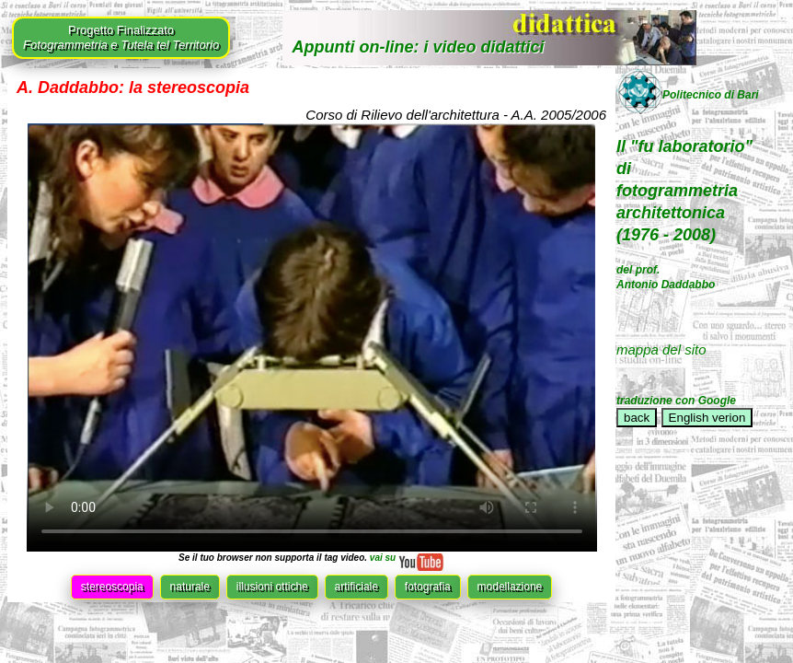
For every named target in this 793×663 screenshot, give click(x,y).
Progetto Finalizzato (121, 37)
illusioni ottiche (272, 586)
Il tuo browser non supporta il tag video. (312, 337)
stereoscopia (112, 586)
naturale (190, 586)
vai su (405, 557)
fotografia (428, 586)
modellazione (510, 586)
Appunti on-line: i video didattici (418, 47)
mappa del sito (661, 349)
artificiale (356, 586)
